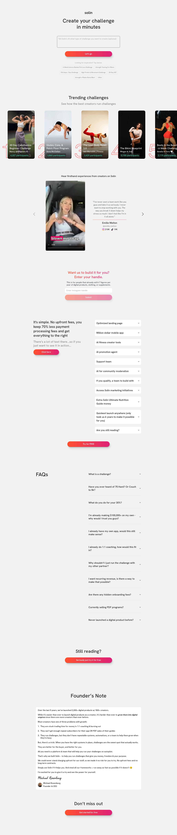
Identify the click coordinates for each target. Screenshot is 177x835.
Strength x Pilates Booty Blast (85, 77)
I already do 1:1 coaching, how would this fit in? (114, 548)
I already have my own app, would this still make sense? (114, 533)
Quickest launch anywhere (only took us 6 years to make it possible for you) (118, 417)
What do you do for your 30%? (114, 502)
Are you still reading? (118, 430)
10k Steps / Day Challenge (69, 72)
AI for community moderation (118, 371)
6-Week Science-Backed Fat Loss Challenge (77, 67)
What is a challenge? (114, 474)
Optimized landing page (118, 323)
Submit (88, 297)
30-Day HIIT (113, 72)
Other (100, 77)
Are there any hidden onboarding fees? (114, 594)
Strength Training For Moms (105, 67)
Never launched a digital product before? (114, 620)
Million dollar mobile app (118, 332)
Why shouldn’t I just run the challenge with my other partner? (114, 564)
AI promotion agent (118, 352)
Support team (118, 361)
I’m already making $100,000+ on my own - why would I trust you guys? (114, 517)
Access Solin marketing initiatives (118, 390)
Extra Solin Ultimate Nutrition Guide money (118, 401)
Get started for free (88, 812)
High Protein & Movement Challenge (93, 72)
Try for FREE (88, 444)
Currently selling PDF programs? (114, 607)
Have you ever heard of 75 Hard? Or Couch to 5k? (114, 488)
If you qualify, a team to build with (118, 380)
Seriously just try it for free (88, 660)
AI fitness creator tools (118, 342)
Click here (46, 352)
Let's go (88, 54)
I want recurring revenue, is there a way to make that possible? (114, 580)
